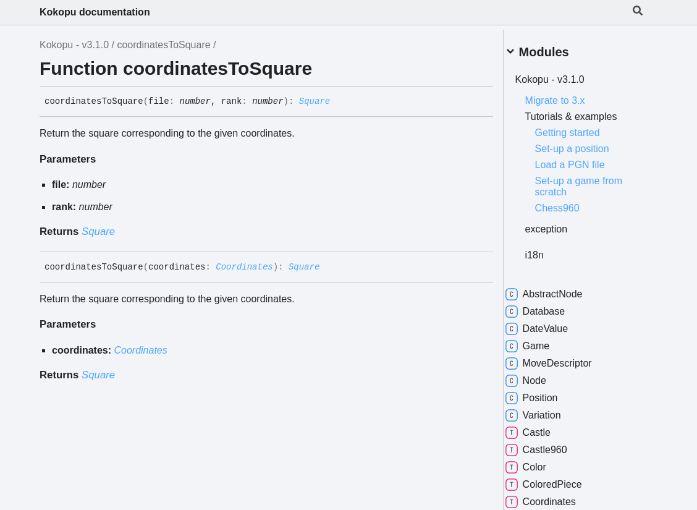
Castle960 (550, 445)
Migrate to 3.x (569, 95)
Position (546, 393)
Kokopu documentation (95, 12)
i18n (548, 250)
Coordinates (244, 267)
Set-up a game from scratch (592, 181)
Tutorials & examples (585, 111)
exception (560, 224)
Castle (542, 428)
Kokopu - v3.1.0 (74, 45)
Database (550, 306)
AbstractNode (558, 289)
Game (542, 341)
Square (314, 101)
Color (540, 462)
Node (540, 376)
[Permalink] (339, 102)
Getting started (581, 127)
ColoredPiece (558, 480)
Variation (547, 410)
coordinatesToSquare (163, 45)
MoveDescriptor (563, 358)
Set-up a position (586, 143)
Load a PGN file (584, 160)
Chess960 (571, 203)
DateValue (551, 324)
